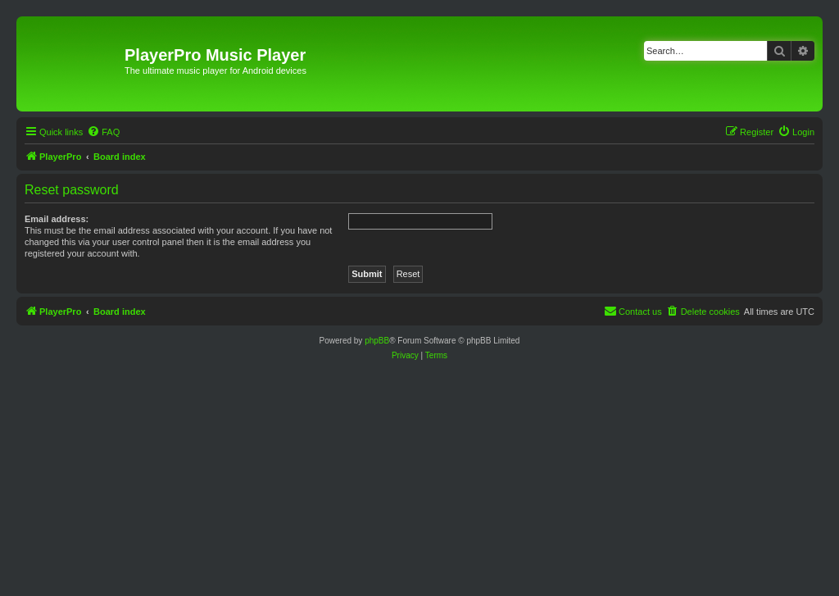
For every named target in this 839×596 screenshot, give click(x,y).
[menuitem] (103, 132)
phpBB (377, 340)
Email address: (56, 219)
